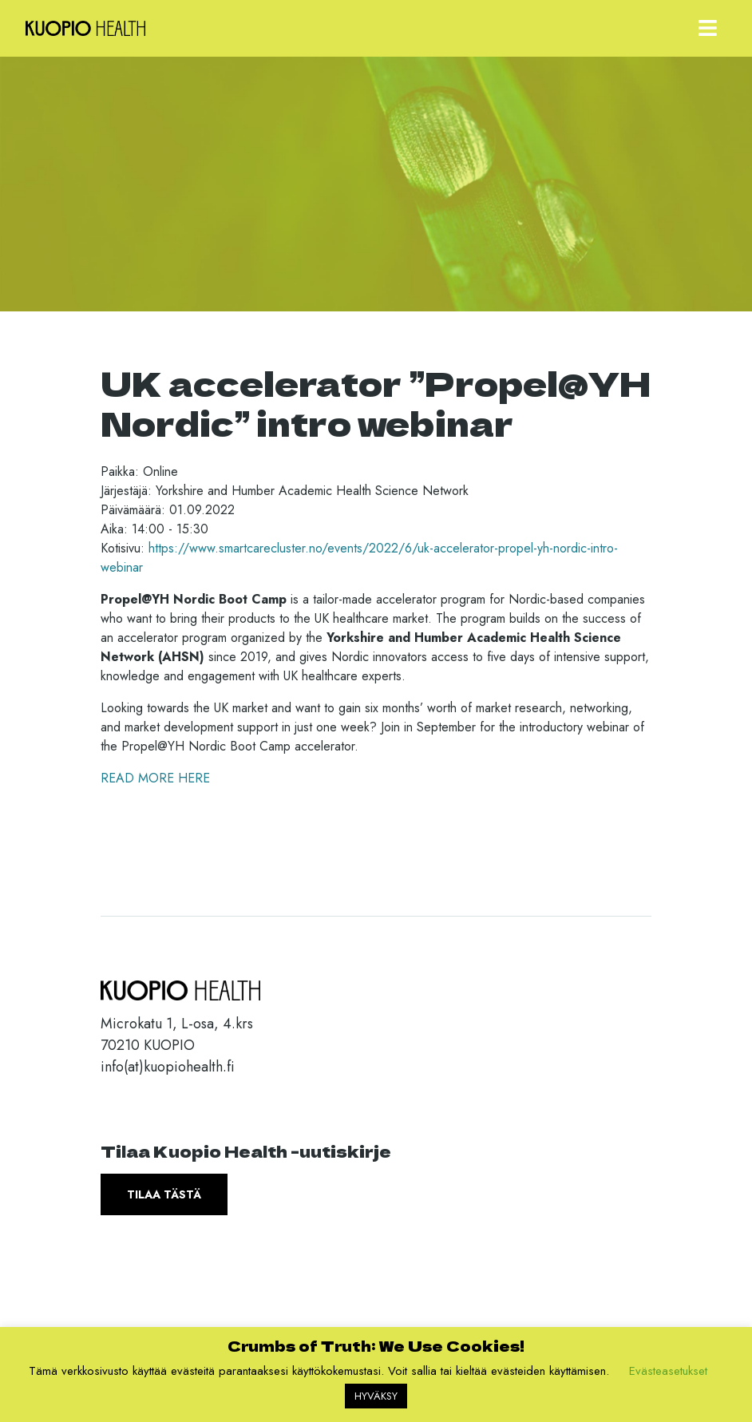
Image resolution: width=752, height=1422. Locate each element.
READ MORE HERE (155, 778)
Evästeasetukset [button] (668, 1371)
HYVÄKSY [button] (376, 1396)
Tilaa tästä (164, 1194)
